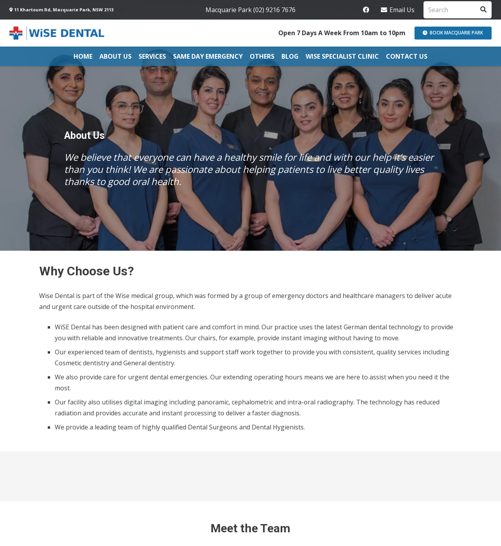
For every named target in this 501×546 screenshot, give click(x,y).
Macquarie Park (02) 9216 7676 (250, 9)
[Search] (458, 10)
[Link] (57, 33)
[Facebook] (366, 10)
